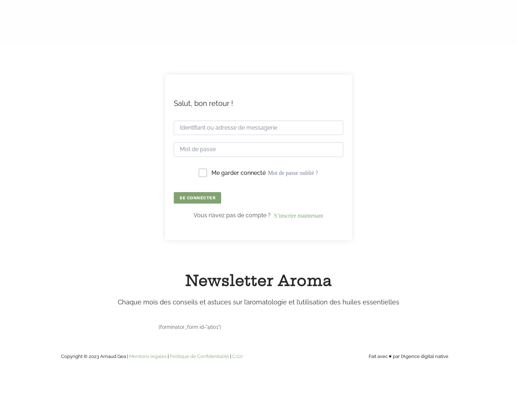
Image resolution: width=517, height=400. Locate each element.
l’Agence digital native (424, 356)
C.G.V (237, 356)
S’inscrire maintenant (298, 216)
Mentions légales (148, 356)
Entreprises (268, 22)
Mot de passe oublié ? (293, 173)
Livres (233, 22)
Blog (300, 22)
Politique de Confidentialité (199, 356)
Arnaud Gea (115, 22)
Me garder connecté (238, 172)
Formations (157, 22)
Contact (327, 22)
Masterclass (198, 22)
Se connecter (197, 197)
